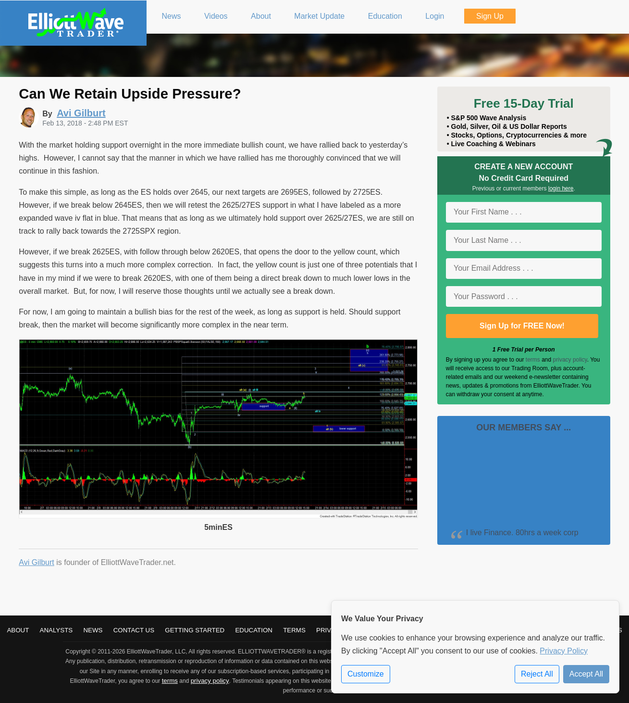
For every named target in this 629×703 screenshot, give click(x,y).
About (18, 630)
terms (533, 359)
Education (253, 630)
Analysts (56, 630)
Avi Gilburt (36, 562)
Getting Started (194, 630)
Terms (294, 630)
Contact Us (133, 630)
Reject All (537, 674)
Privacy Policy (564, 651)
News (92, 630)
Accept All (586, 674)
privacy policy (570, 359)
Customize (365, 674)
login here (561, 188)
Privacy (330, 630)
